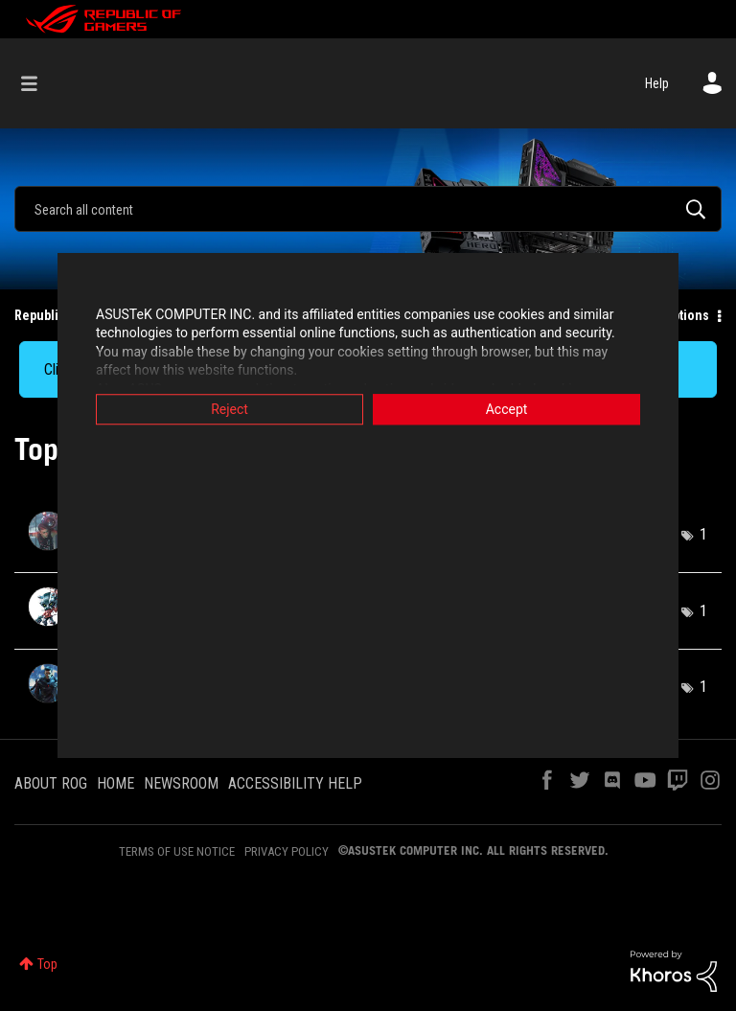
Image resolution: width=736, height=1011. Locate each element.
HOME (115, 783)
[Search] (368, 209)
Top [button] (47, 964)
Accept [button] (507, 409)
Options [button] (686, 315)
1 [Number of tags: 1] (703, 534)
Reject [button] (229, 409)
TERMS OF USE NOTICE (177, 851)
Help (657, 83)
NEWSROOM (181, 783)
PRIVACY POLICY (286, 851)
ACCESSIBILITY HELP (295, 783)
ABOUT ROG (50, 783)
